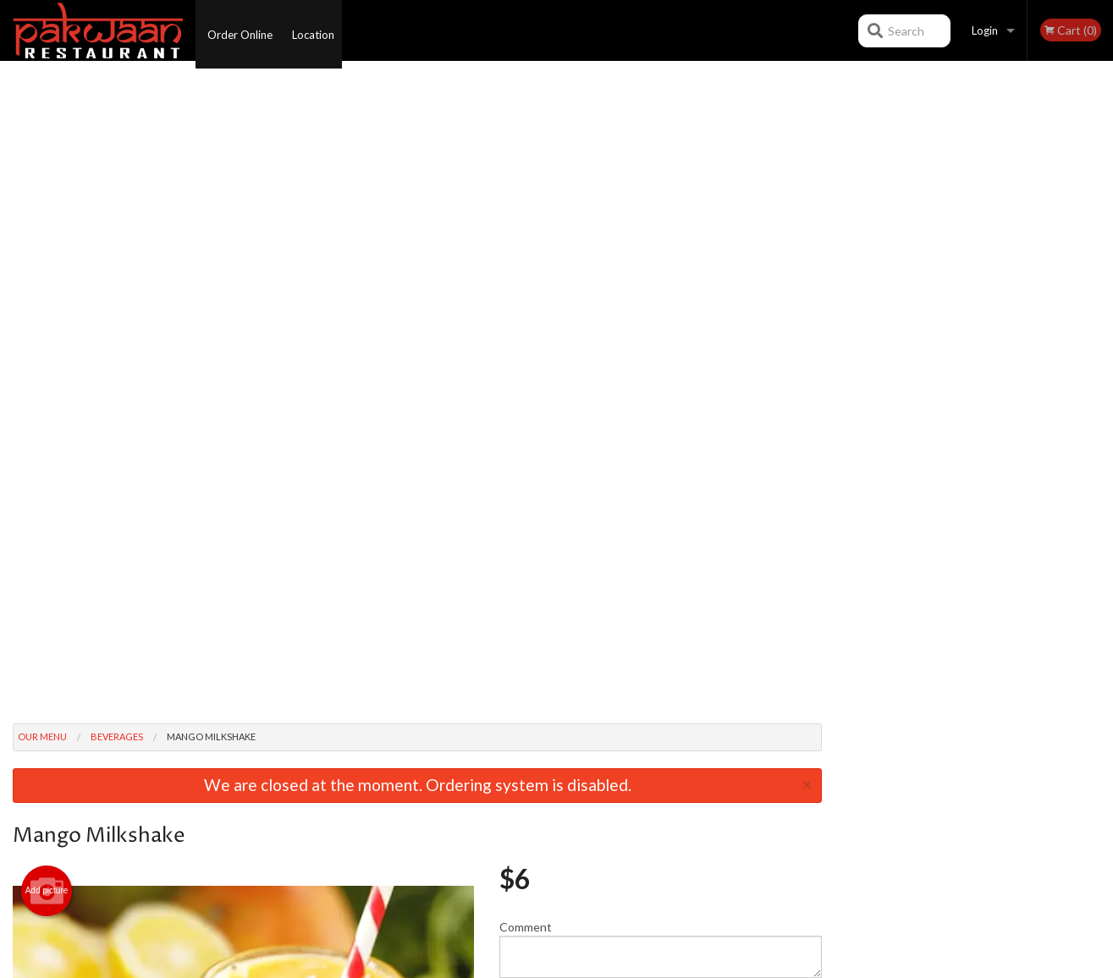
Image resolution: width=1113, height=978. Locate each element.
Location (318, 30)
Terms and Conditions (692, 779)
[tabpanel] (974, 231)
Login (985, 30)
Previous (847, 231)
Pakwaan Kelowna (216, 736)
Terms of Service (585, 965)
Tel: (824, 799)
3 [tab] (961, 340)
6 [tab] (1037, 340)
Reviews (660, 758)
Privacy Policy (672, 799)
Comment (660, 299)
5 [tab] (1012, 340)
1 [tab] (910, 340)
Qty (548, 367)
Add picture (47, 241)
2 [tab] (936, 340)
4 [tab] (986, 340)
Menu (512, 758)
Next (1100, 231)
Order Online (240, 30)
